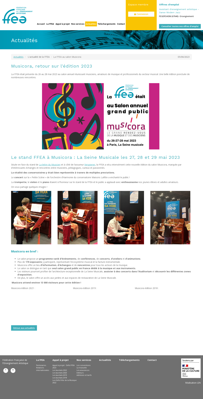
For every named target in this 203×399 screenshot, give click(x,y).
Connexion (141, 14)
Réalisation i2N (193, 382)
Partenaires (41, 365)
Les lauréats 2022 (59, 370)
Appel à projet (63, 24)
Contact (121, 24)
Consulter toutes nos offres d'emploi (180, 26)
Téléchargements (106, 24)
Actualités (91, 24)
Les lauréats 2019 (59, 375)
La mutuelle (82, 367)
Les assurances (83, 370)
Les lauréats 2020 (59, 372)
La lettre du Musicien (49, 164)
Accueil (41, 24)
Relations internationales (42, 368)
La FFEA (50, 24)
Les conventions (83, 365)
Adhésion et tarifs (84, 375)
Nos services (77, 24)
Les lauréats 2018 (59, 377)
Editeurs (80, 372)
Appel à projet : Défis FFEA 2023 (63, 366)
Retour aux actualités (24, 327)
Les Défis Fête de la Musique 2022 (64, 381)
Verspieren (89, 164)
